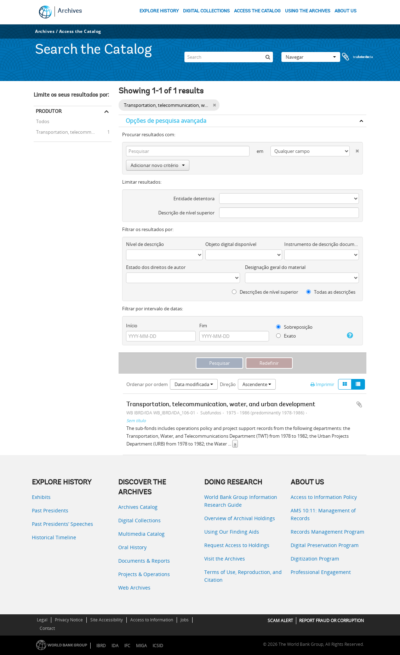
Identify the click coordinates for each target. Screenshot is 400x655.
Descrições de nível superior (265, 292)
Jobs (185, 620)
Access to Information (151, 620)
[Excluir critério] (354, 149)
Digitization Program (315, 558)
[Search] (228, 51)
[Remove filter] (214, 105)
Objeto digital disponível (230, 244)
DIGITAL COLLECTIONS (206, 11)
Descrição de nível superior (186, 212)
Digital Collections (139, 520)
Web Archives (134, 587)
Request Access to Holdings (236, 545)
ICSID (158, 646)
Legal (42, 620)
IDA (115, 646)
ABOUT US (345, 11)
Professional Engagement (321, 572)
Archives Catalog (138, 507)
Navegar (311, 51)
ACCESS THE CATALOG (257, 11)
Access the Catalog (80, 31)
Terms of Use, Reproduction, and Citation (243, 576)
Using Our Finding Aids (231, 531)
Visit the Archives (224, 558)
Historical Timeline (54, 537)
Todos (42, 122)
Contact (47, 628)
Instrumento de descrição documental (321, 244)
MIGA (141, 646)
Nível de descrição (145, 244)
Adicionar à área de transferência (359, 404)
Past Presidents (50, 510)
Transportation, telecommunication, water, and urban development (73, 131)
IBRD (101, 646)
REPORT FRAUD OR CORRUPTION (331, 620)
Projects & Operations (144, 574)
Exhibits (41, 497)
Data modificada (194, 384)
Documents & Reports (144, 560)
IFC (127, 646)
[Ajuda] (348, 335)
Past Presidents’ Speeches (62, 524)
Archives (70, 11)
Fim (203, 325)
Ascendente (256, 384)
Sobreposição (294, 327)
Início (131, 325)
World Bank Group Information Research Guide (240, 501)
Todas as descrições (330, 292)
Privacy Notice (69, 620)
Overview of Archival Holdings (239, 518)
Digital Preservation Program (325, 545)
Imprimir (322, 384)
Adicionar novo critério (158, 165)
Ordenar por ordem (147, 384)
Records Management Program (327, 531)
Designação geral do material (275, 267)
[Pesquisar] (267, 51)
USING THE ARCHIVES (307, 11)
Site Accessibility (106, 620)
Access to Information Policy (324, 497)
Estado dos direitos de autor (155, 267)
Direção (228, 384)
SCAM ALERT (280, 620)
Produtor (49, 111)
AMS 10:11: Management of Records (323, 514)
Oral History (132, 547)
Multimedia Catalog (141, 533)
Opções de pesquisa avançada (166, 121)
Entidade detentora (194, 198)
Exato (286, 336)
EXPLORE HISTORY (159, 11)
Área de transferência (357, 51)
